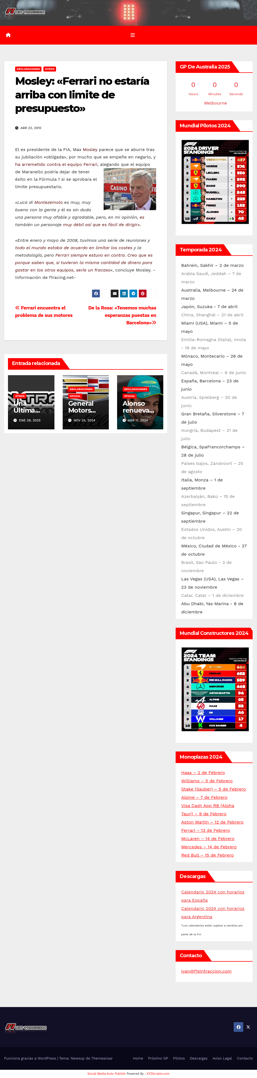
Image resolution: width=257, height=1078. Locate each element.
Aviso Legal (222, 1058)
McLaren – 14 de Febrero (207, 838)
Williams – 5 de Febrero (207, 780)
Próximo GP (158, 1058)
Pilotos (179, 1058)
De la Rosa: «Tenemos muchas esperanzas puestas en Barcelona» (122, 315)
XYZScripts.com (158, 1074)
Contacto (245, 1058)
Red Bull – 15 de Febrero (207, 855)
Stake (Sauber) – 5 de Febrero (213, 789)
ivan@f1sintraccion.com (206, 971)
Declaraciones (28, 68)
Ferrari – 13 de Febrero (205, 830)
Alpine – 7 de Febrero (204, 797)
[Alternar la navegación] (132, 35)
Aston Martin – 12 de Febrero (212, 822)
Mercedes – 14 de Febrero (209, 846)
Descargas (199, 1058)
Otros (49, 68)
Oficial (75, 395)
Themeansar (102, 1058)
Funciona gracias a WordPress (30, 1058)
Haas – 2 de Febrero (203, 772)
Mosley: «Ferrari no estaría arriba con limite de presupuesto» (82, 95)
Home (138, 1058)
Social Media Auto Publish (106, 1074)
